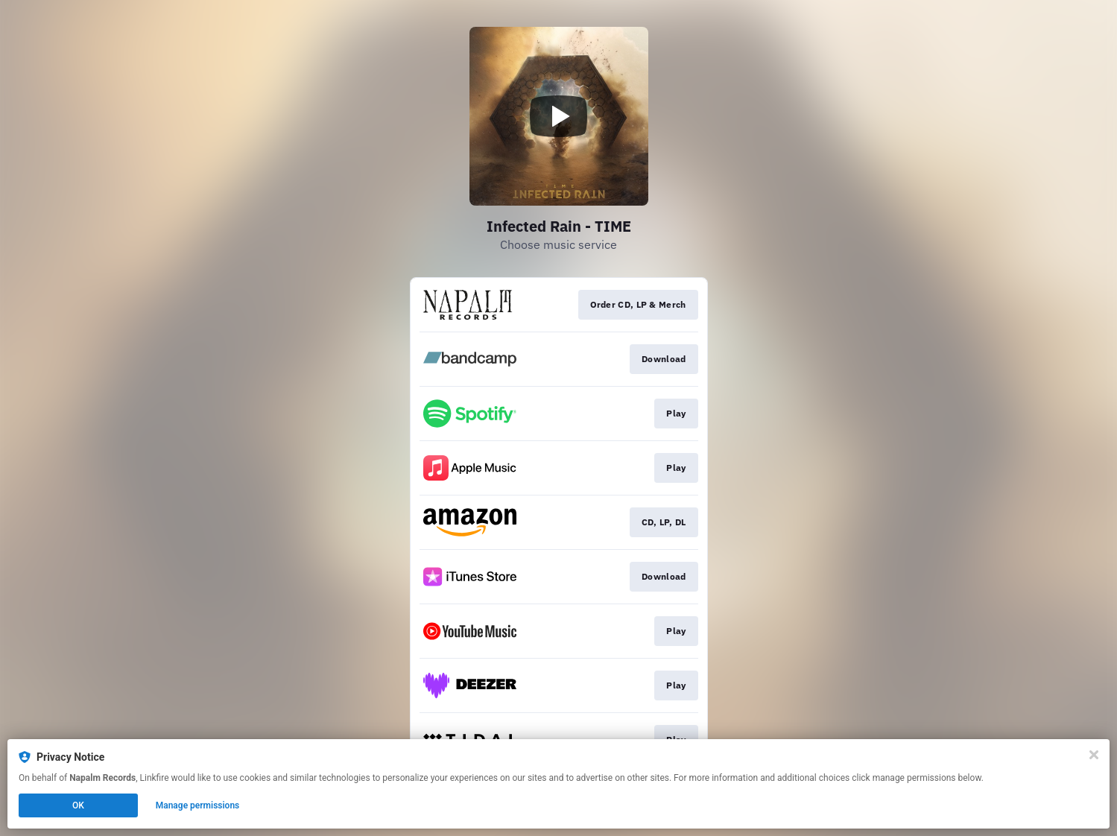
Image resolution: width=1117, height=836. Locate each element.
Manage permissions (198, 805)
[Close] (1094, 755)
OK (78, 805)
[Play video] (559, 116)
